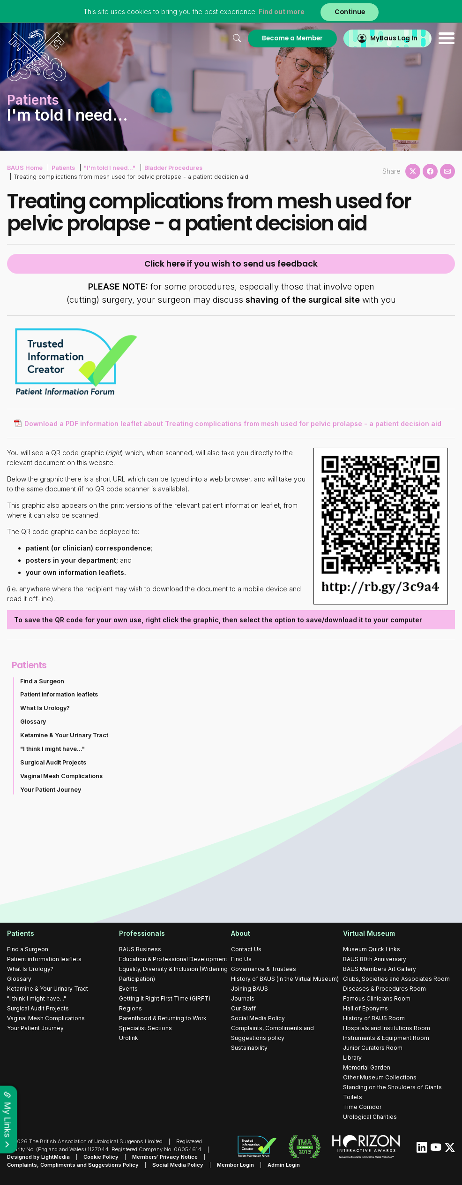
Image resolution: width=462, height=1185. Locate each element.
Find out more (282, 11)
